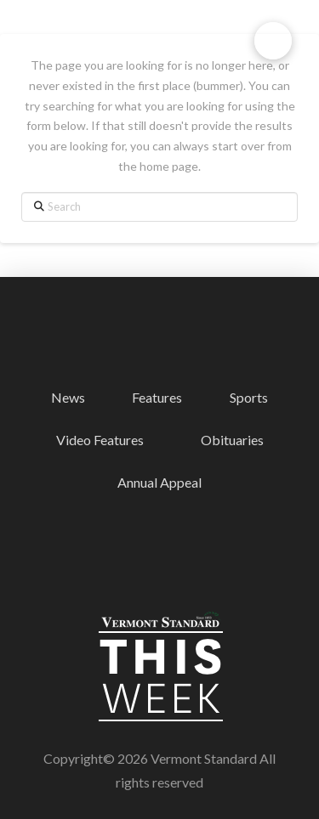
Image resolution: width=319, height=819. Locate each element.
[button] (273, 40)
